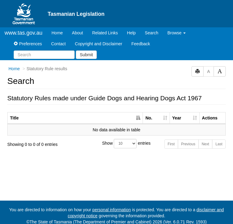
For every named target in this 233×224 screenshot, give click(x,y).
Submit (86, 49)
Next (205, 139)
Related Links (105, 27)
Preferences (28, 38)
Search (151, 27)
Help (131, 27)
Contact (58, 38)
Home (59, 27)
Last (218, 139)
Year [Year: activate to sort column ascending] (176, 112)
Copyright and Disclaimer (98, 38)
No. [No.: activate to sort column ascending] (148, 112)
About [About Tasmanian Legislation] (77, 27)
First (171, 139)
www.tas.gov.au (23, 28)
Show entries (116, 138)
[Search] (44, 49)
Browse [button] (176, 27)
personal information (111, 204)
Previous (188, 139)
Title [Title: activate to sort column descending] (14, 112)
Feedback (140, 38)
